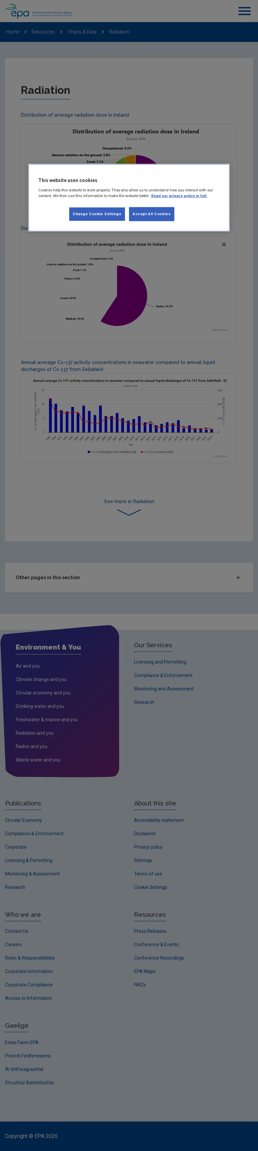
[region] (129, 198)
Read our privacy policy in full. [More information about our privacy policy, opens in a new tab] (179, 195)
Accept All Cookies (152, 213)
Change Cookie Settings (97, 213)
